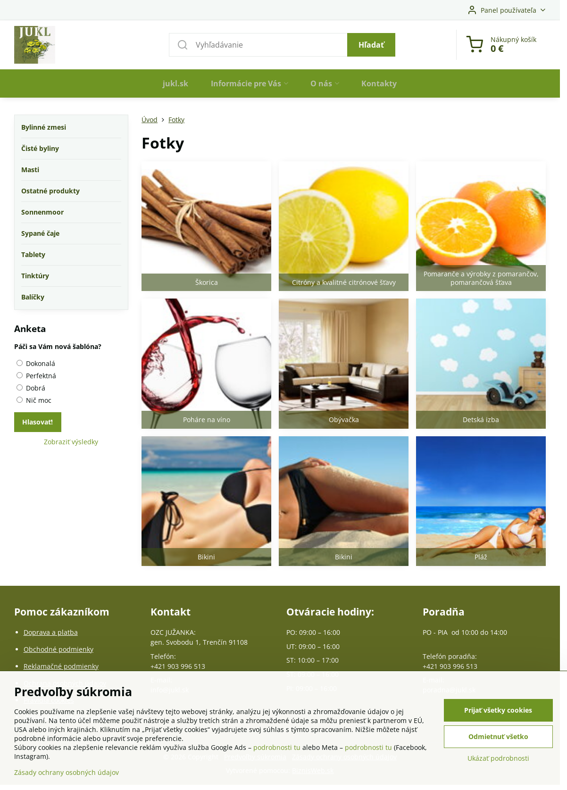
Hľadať (371, 45)
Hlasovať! (37, 421)
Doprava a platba (51, 632)
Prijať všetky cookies (498, 710)
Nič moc (34, 400)
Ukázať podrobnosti (498, 758)
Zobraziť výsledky (71, 441)
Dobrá (31, 387)
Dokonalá (36, 363)
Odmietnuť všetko (498, 736)
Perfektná (36, 375)
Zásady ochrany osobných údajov (66, 772)
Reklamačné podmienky (61, 666)
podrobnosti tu (276, 747)
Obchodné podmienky (58, 649)
